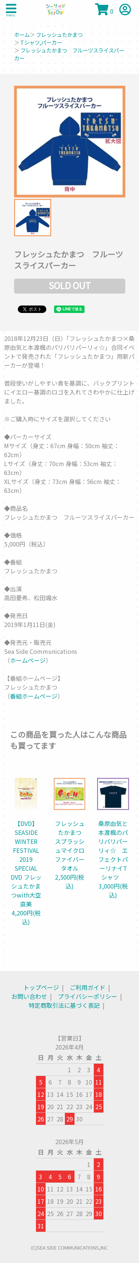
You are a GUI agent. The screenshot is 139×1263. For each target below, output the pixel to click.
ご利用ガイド (87, 987)
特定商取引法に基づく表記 (64, 1005)
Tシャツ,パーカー (41, 42)
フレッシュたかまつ (59, 34)
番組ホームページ (33, 695)
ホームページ (28, 660)
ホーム (22, 34)
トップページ (41, 987)
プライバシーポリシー (87, 996)
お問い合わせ (29, 996)
